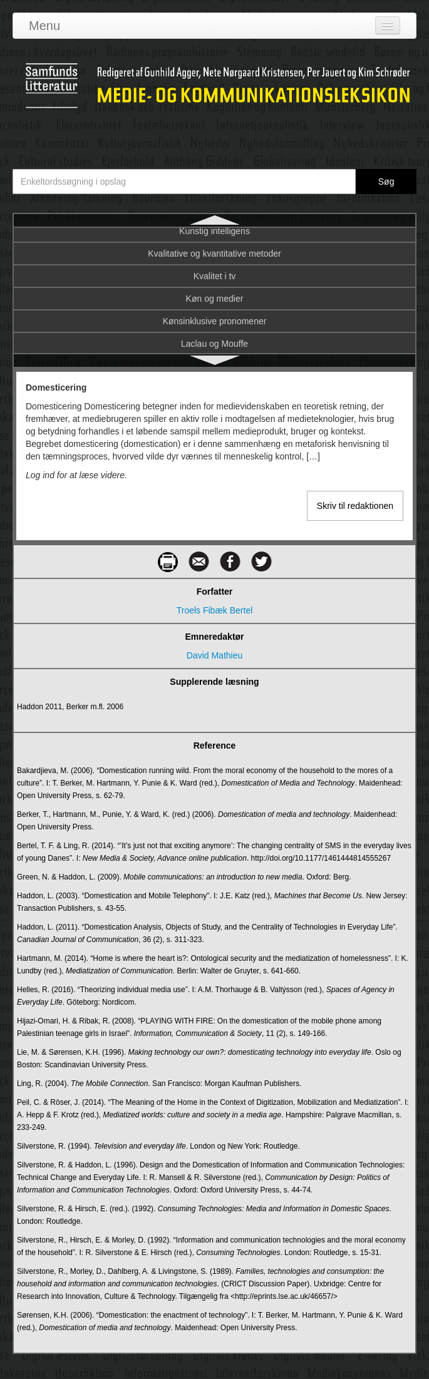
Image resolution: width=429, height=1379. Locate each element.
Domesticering (214, 240)
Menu (44, 26)
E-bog (214, 330)
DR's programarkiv (214, 307)
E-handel (214, 352)
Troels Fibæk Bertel (215, 610)
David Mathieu (215, 655)
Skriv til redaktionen (355, 506)
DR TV (215, 262)
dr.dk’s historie (214, 285)
